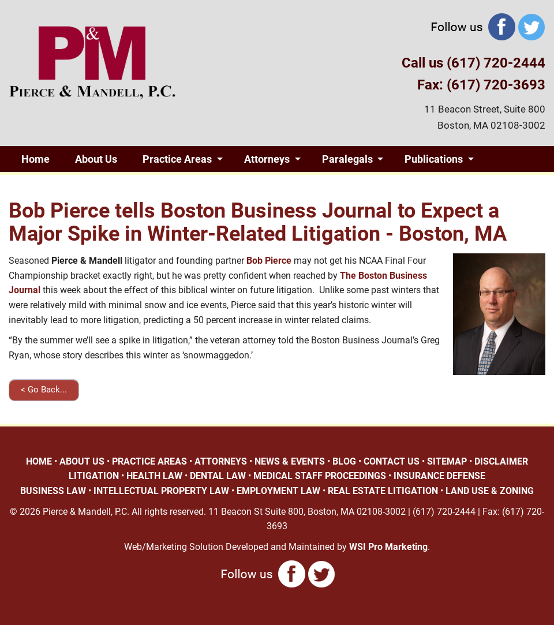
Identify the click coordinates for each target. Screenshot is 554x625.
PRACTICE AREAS (149, 461)
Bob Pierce (268, 260)
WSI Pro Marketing (388, 546)
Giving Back (48, 185)
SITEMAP (447, 461)
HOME (39, 461)
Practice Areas (177, 159)
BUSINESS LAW (53, 490)
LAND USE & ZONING (490, 490)
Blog (112, 185)
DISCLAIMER (501, 461)
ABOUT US (81, 461)
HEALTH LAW (154, 475)
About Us (96, 159)
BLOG (344, 461)
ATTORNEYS (220, 461)
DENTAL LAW (218, 475)
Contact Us (180, 185)
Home (35, 159)
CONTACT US (392, 461)
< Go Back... (44, 389)
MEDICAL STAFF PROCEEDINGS (319, 475)
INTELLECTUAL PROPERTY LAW (161, 490)
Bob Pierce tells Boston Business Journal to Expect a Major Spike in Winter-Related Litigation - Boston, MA (258, 222)
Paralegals (347, 159)
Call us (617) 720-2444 (473, 63)
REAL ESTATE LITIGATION (383, 490)
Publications (434, 159)
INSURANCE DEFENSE (439, 475)
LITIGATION (94, 475)
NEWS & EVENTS (289, 461)
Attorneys (267, 159)
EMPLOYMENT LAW (278, 490)
